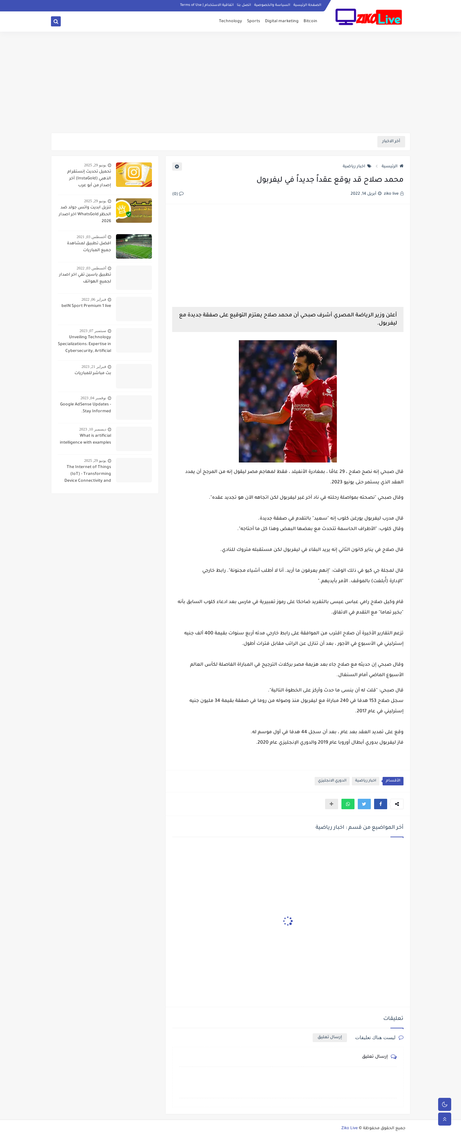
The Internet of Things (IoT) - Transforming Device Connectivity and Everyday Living (87, 475)
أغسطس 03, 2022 (91, 268)
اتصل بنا (244, 5)
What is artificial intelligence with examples (85, 439)
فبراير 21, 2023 (94, 366)
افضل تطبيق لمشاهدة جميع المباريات (89, 247)
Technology (230, 21)
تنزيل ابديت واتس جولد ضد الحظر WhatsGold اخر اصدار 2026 (85, 214)
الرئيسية (392, 166)
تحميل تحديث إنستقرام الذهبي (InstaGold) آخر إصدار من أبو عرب (89, 179)
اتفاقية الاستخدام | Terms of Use (207, 5)
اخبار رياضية (357, 166)
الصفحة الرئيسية (307, 5)
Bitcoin (310, 21)
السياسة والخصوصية (272, 5)
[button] (380, 804)
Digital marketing (282, 21)
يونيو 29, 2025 (95, 165)
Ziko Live (349, 1128)
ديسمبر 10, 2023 (92, 429)
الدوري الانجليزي (332, 781)
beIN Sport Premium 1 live (86, 306)
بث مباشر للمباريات (92, 373)
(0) (178, 194)
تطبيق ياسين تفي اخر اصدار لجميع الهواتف (85, 278)
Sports (253, 21)
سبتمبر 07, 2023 (93, 330)
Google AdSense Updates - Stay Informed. (85, 408)
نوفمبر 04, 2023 (93, 398)
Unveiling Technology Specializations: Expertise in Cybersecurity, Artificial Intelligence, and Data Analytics (84, 345)
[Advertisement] (230, 82)
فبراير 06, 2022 (94, 299)
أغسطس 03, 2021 (91, 237)
